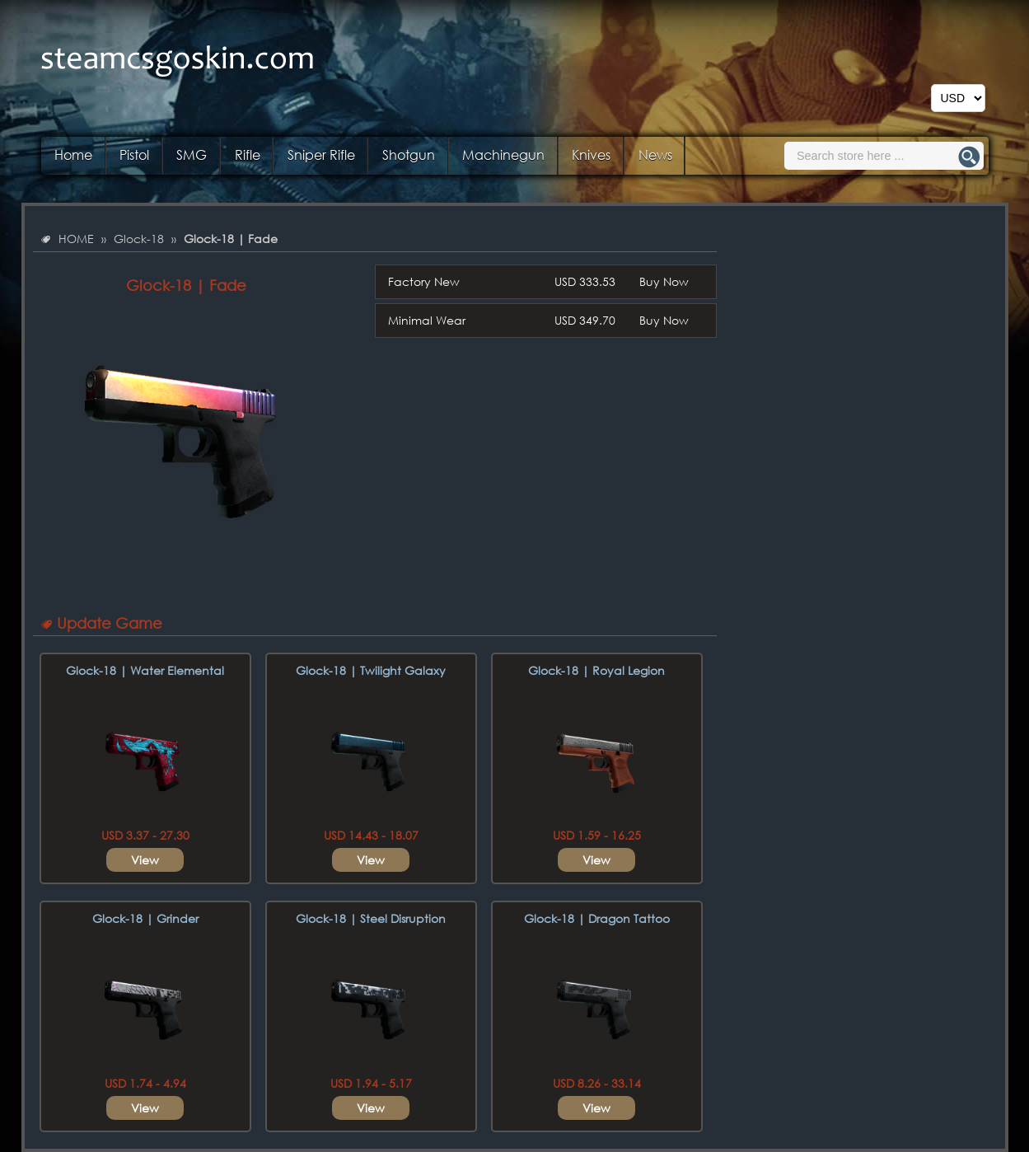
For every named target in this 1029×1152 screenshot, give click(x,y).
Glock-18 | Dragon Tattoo (597, 918)
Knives (591, 154)
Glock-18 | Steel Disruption (371, 918)
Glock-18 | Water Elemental (145, 670)
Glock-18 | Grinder (145, 918)
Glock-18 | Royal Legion (596, 670)
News (655, 154)
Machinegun (503, 154)
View (145, 860)
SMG (191, 154)
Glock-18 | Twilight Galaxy (371, 670)
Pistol (134, 154)
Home (73, 154)
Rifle (247, 154)
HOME (76, 239)
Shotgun (408, 154)
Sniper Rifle (321, 154)
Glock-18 (139, 239)
